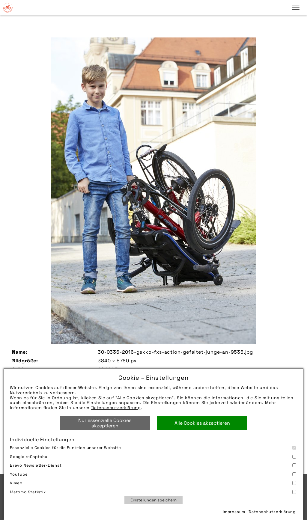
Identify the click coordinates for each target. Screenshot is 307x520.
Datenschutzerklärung (116, 407)
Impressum (234, 511)
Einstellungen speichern (153, 500)
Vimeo (153, 483)
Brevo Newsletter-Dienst (153, 465)
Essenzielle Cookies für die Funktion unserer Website (153, 447)
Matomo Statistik (153, 492)
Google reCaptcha (153, 456)
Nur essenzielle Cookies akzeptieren (104, 423)
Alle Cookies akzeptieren (202, 423)
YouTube (153, 474)
